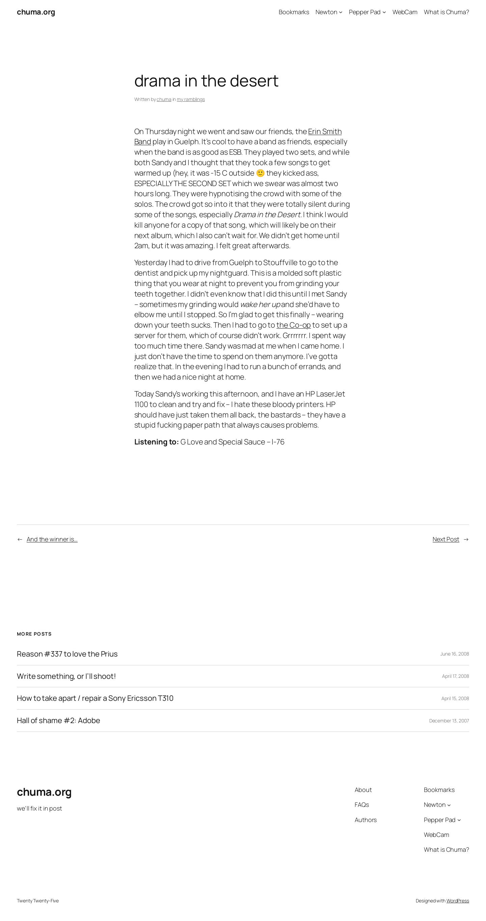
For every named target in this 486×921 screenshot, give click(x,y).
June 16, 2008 (454, 653)
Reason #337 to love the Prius (67, 654)
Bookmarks (294, 12)
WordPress (458, 900)
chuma (164, 99)
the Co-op (293, 325)
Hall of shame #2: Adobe (58, 720)
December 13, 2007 (449, 720)
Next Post (446, 539)
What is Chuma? (446, 12)
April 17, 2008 (455, 676)
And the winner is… (52, 539)
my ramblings (191, 99)
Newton (326, 12)
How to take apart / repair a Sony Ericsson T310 (95, 698)
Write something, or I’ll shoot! (66, 676)
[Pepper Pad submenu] (384, 12)
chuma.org (36, 12)
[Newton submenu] (341, 12)
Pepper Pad (365, 12)
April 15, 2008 (455, 698)
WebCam (405, 12)
